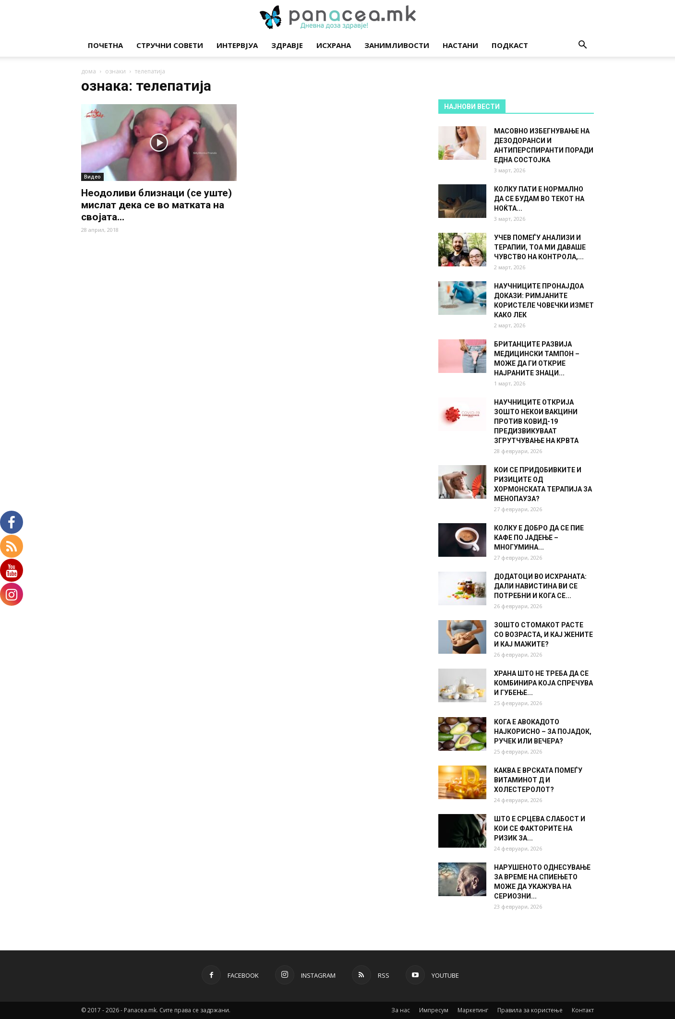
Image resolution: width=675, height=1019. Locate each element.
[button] (582, 45)
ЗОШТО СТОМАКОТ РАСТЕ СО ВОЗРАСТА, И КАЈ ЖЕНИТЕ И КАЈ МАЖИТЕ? (543, 634)
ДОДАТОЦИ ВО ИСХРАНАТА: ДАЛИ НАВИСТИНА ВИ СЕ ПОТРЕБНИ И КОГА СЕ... (540, 586)
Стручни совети (169, 45)
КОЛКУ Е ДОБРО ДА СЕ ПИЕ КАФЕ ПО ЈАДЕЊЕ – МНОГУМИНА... (539, 537)
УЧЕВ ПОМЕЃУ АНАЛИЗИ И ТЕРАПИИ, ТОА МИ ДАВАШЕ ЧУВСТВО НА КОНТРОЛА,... (540, 247)
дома (88, 71)
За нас (400, 1010)
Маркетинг (473, 1010)
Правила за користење (530, 1010)
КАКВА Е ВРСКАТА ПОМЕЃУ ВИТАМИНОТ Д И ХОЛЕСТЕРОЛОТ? (538, 780)
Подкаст (510, 45)
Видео (92, 176)
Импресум (433, 1010)
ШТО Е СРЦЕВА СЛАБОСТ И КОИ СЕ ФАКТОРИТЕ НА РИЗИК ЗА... (539, 828)
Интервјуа (237, 45)
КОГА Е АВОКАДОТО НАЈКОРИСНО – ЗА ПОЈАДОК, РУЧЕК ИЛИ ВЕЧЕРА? (542, 731)
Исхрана (333, 45)
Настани (460, 45)
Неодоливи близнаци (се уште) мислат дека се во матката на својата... (156, 205)
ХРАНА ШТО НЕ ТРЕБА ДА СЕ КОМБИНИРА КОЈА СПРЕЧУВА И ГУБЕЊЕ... (543, 683)
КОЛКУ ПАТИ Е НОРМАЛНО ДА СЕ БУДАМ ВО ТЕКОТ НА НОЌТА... (539, 198)
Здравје (287, 45)
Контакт (583, 1010)
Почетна (105, 45)
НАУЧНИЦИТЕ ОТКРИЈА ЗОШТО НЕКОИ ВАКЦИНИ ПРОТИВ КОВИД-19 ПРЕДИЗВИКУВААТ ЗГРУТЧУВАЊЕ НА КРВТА (536, 421)
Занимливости (396, 45)
